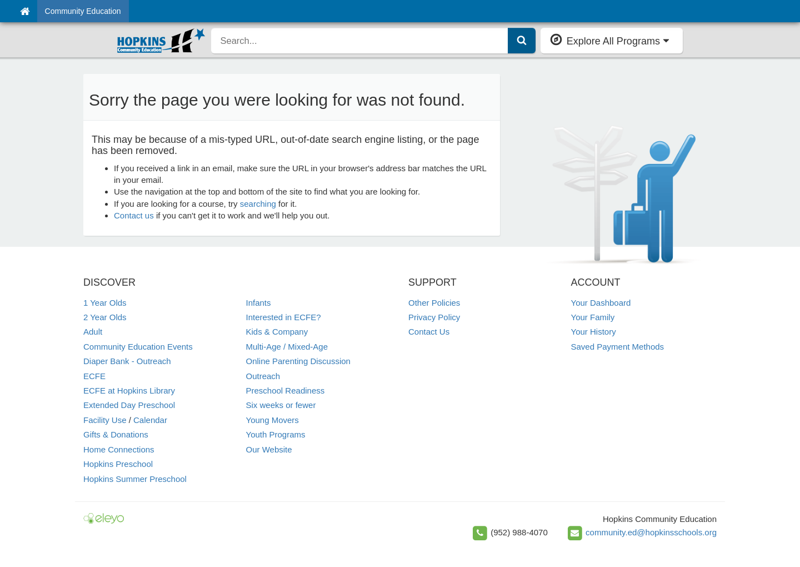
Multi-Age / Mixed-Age (287, 346)
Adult (92, 331)
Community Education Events (138, 346)
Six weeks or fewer (281, 405)
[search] (359, 40)
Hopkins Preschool (118, 464)
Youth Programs (276, 434)
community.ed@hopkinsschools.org (651, 532)
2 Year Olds (105, 317)
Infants (258, 302)
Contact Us (428, 331)
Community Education (83, 11)
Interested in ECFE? (283, 317)
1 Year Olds (105, 302)
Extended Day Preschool (129, 405)
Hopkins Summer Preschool (135, 479)
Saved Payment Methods (617, 346)
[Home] (24, 11)
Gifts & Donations (115, 434)
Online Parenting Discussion (298, 361)
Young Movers (272, 420)
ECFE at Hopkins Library (129, 390)
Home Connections (118, 449)
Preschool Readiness (285, 390)
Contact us (134, 215)
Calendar (150, 420)
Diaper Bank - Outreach (127, 361)
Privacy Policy (434, 317)
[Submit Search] (522, 40)
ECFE (94, 376)
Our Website (269, 449)
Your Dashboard (601, 302)
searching (258, 203)
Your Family (593, 317)
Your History (593, 331)
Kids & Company (277, 331)
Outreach (263, 376)
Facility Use (105, 420)
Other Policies (434, 302)
